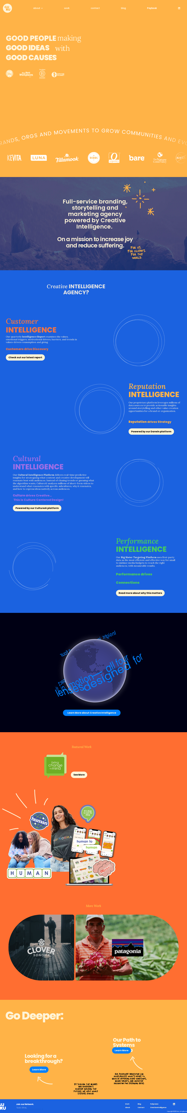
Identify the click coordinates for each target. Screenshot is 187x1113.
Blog (139, 1104)
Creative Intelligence (158, 1107)
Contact (141, 1107)
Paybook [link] (152, 8)
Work (127, 1104)
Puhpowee (154, 1104)
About (127, 1107)
